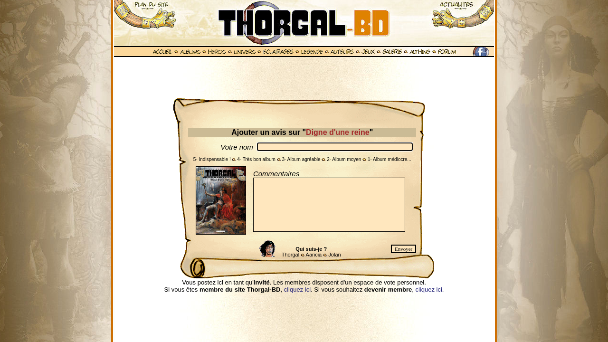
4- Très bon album (256, 159)
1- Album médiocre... (389, 159)
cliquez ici (297, 289)
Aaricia (314, 254)
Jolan (334, 254)
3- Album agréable (301, 159)
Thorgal (290, 254)
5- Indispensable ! (212, 159)
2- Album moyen (344, 159)
